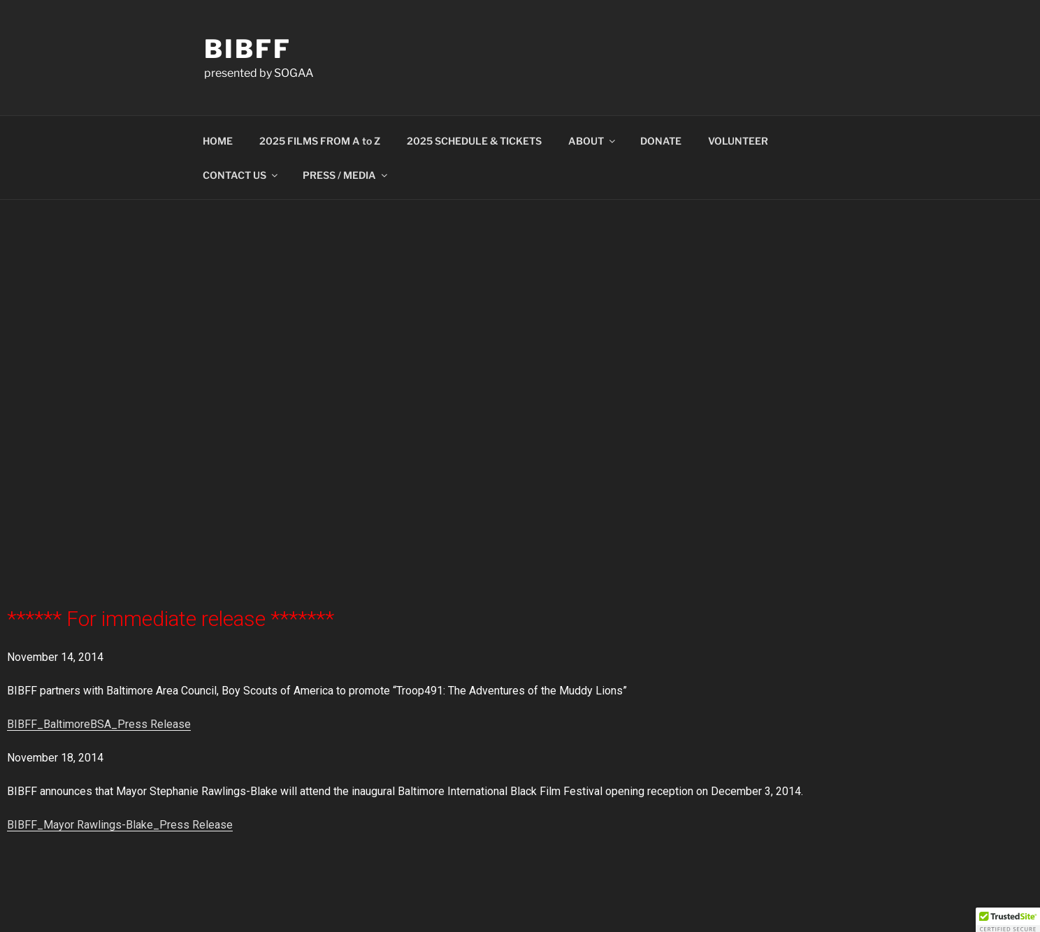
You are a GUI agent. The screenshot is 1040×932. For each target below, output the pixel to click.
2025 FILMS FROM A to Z (319, 141)
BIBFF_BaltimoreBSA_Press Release (99, 724)
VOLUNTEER (738, 141)
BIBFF (247, 49)
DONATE (660, 141)
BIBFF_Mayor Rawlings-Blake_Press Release (120, 824)
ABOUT (592, 141)
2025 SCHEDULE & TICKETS (474, 141)
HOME (218, 141)
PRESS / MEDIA (346, 175)
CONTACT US (241, 175)
